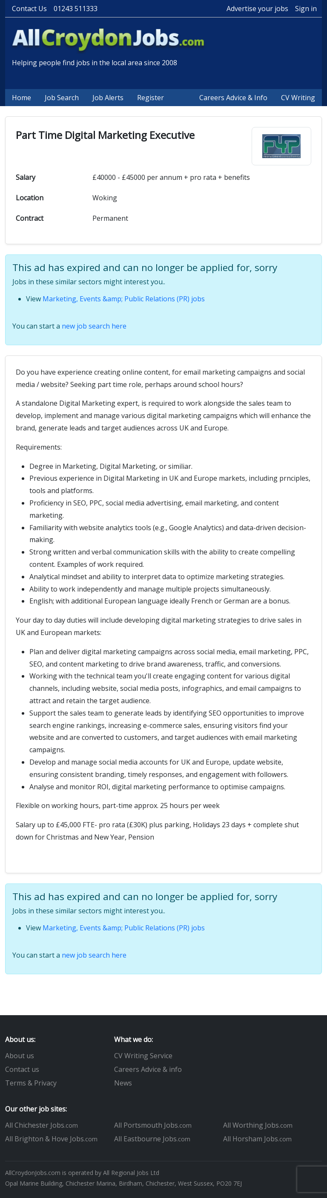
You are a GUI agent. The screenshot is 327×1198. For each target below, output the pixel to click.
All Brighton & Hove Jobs (51, 1138)
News (123, 1083)
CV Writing (298, 97)
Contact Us (29, 8)
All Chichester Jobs (41, 1125)
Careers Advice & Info (233, 97)
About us (19, 1055)
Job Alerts (107, 97)
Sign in (306, 8)
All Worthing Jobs (258, 1125)
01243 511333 (76, 8)
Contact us (22, 1069)
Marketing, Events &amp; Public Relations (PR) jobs (124, 298)
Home (21, 97)
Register (150, 97)
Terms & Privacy (31, 1083)
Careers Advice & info (148, 1069)
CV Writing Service (143, 1055)
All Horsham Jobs (257, 1138)
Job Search (62, 97)
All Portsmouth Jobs (153, 1125)
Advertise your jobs (257, 8)
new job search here (94, 326)
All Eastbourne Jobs (152, 1138)
